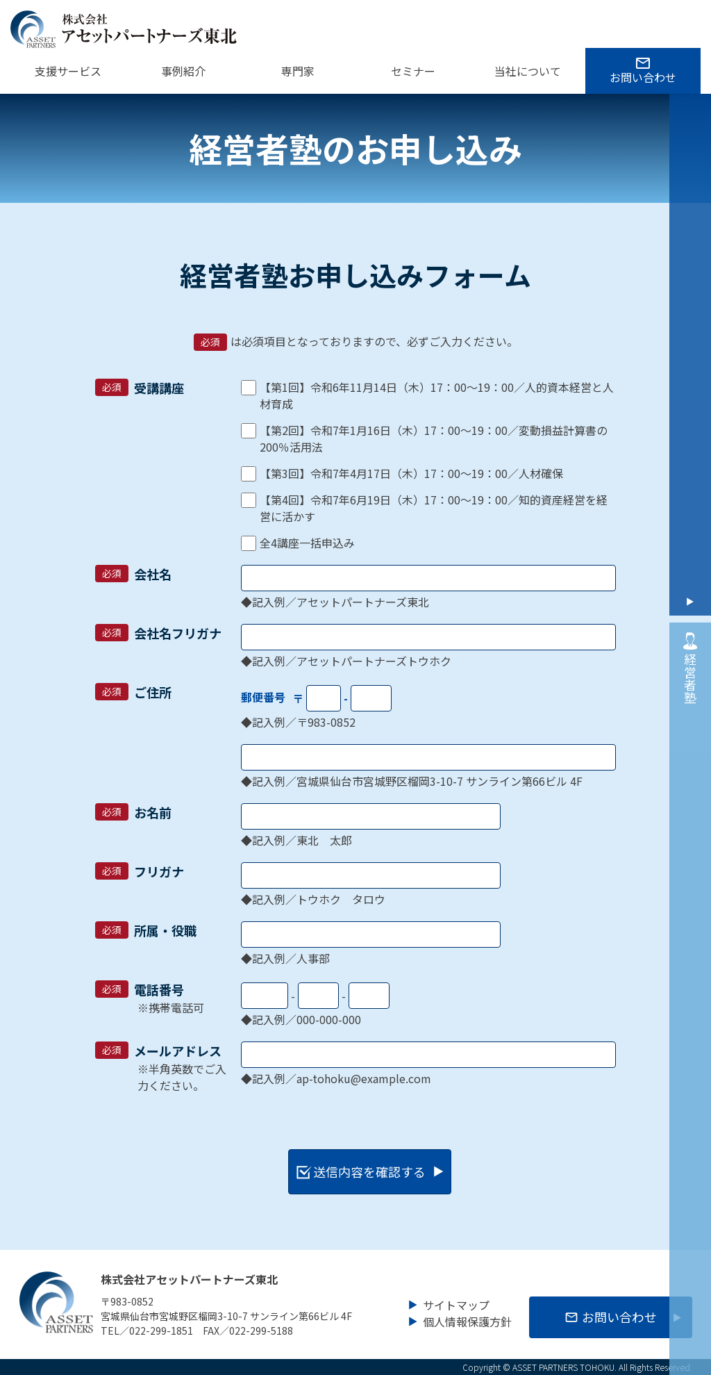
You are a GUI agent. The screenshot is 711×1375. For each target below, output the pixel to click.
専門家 (298, 71)
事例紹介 (183, 71)
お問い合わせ (643, 77)
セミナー (413, 71)
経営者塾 (690, 665)
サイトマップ (456, 1302)
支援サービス (68, 71)
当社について (527, 71)
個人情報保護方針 (467, 1319)
